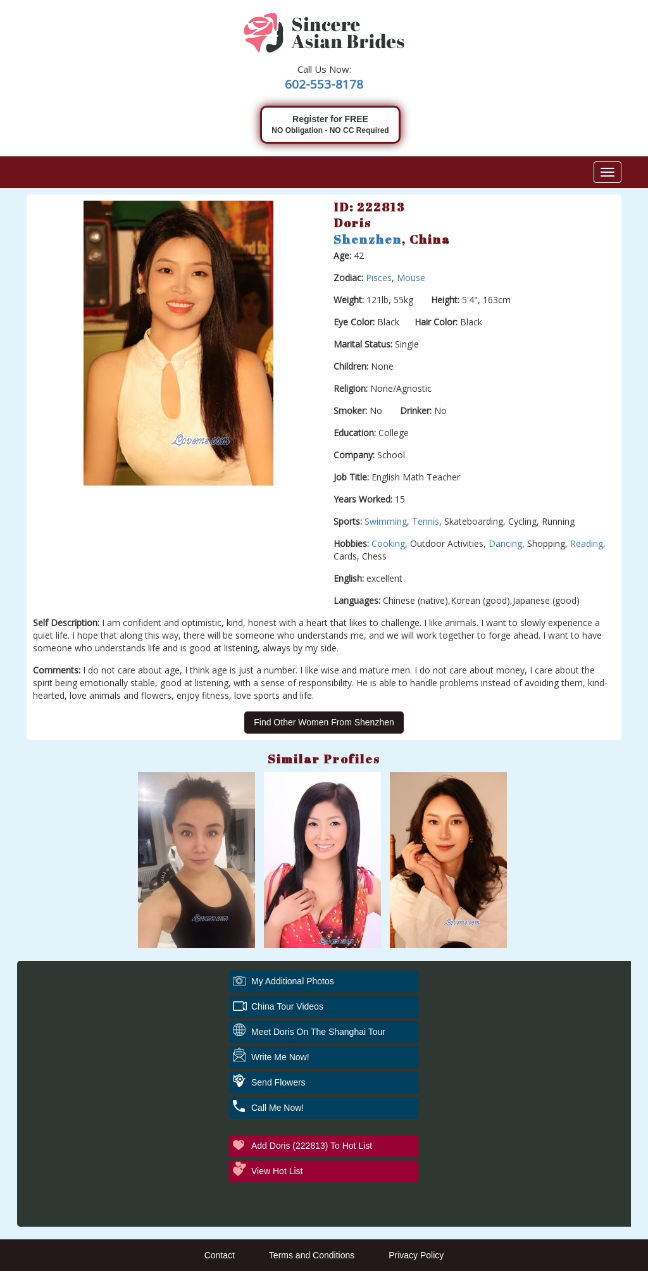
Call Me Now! (277, 1108)
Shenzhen (367, 239)
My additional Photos (292, 981)
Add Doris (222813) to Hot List (311, 1146)
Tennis (425, 521)
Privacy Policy (416, 1255)
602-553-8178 (324, 84)
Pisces (379, 278)
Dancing (505, 543)
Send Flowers (278, 1082)
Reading (586, 543)
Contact (219, 1255)
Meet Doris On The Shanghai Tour (318, 1032)
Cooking (388, 543)
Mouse (411, 278)
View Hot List (276, 1171)
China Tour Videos (287, 1006)
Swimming (385, 521)
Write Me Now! (280, 1057)
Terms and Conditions (311, 1255)
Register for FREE (330, 125)
